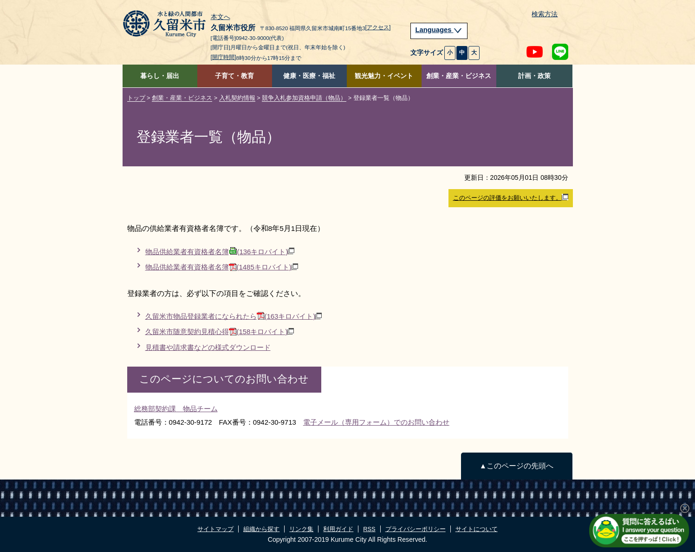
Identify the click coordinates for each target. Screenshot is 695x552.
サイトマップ (215, 529)
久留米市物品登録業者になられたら (233, 316)
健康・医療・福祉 (309, 75)
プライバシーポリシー (415, 529)
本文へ (220, 17)
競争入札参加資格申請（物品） (304, 97)
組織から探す (261, 529)
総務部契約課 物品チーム (176, 409)
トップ (136, 97)
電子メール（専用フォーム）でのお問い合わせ (376, 422)
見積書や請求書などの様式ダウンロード (208, 347)
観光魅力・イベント (384, 75)
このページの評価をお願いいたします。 (510, 197)
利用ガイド (338, 529)
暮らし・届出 (159, 75)
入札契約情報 (237, 97)
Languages (439, 29)
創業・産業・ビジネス (458, 75)
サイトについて (476, 529)
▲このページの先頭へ (516, 466)
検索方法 (545, 14)
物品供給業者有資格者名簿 (220, 252)
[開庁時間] (223, 57)
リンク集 (301, 529)
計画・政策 (534, 75)
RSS (369, 529)
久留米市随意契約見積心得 (219, 331)
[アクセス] (378, 27)
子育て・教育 (234, 75)
